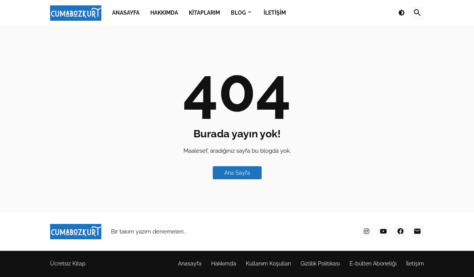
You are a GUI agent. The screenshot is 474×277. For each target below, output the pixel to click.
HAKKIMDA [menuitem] (164, 13)
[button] (401, 13)
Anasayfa (190, 263)
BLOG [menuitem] (238, 13)
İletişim (415, 263)
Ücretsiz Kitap (68, 263)
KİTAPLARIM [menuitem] (204, 13)
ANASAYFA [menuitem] (126, 13)
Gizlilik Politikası (320, 263)
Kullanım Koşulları (268, 263)
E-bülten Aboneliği (373, 263)
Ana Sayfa (237, 173)
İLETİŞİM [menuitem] (275, 13)
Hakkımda (223, 263)
